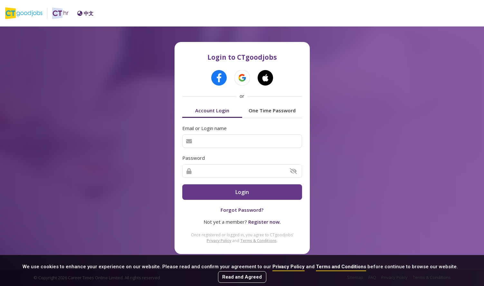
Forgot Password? (242, 210)
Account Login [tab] (212, 110)
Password (193, 158)
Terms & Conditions (258, 240)
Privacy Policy (288, 267)
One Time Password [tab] (272, 110)
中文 (85, 13)
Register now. (264, 222)
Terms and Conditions (341, 267)
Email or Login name (204, 128)
